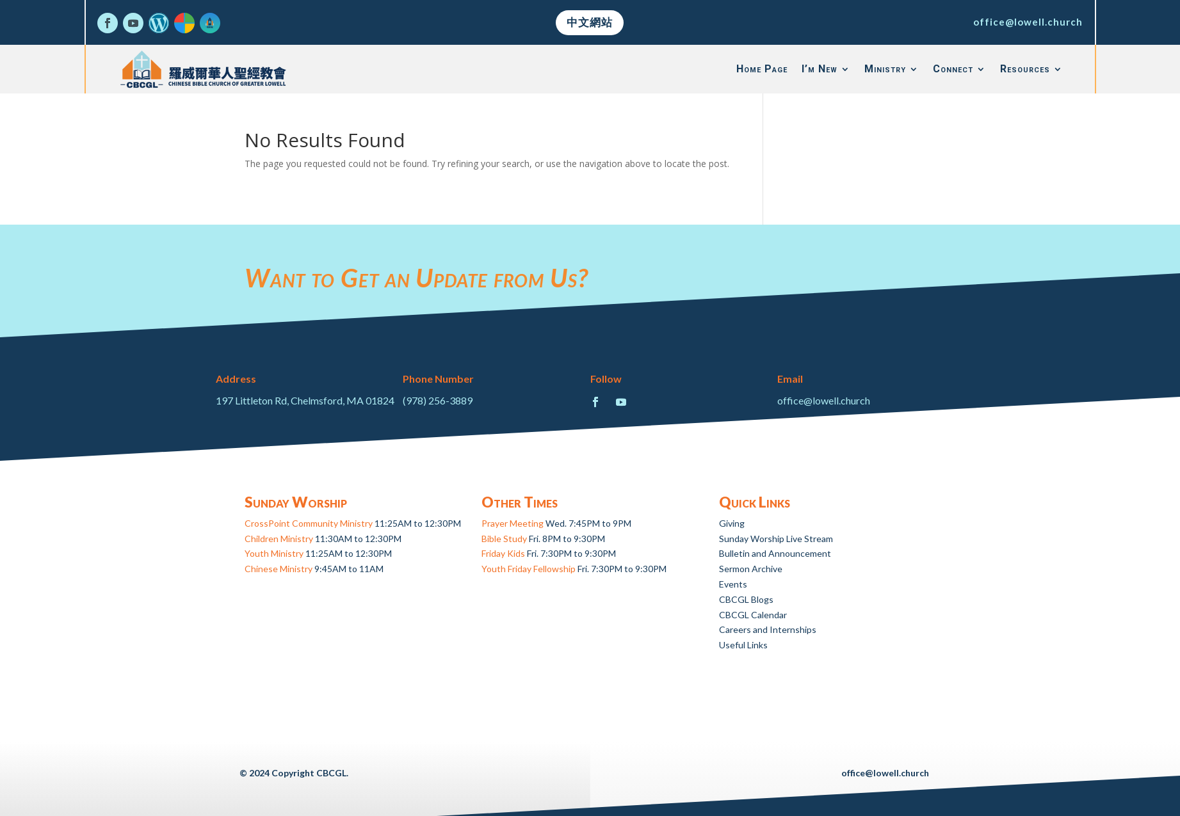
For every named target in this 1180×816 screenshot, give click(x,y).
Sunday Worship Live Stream (776, 538)
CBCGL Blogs (746, 599)
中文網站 (590, 22)
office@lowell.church (1028, 22)
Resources (1025, 69)
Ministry (885, 69)
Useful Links (743, 644)
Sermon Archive (750, 568)
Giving (732, 523)
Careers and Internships (767, 629)
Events (733, 584)
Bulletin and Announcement (775, 553)
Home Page (762, 69)
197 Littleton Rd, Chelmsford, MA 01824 (305, 400)
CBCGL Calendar (753, 614)
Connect (953, 69)
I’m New (819, 69)
